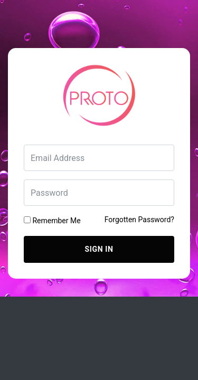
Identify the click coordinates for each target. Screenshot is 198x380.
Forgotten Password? (139, 219)
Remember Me (52, 220)
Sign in (99, 249)
